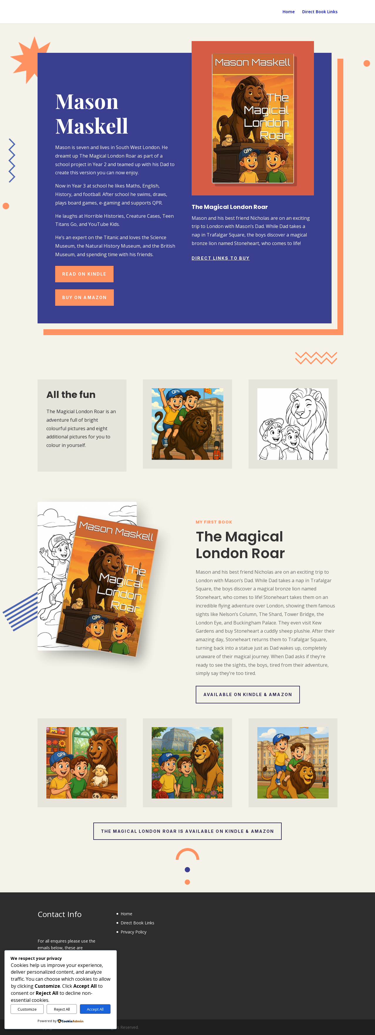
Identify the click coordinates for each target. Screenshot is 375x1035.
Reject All (62, 1009)
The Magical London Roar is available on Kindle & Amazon (187, 831)
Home (289, 12)
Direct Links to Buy (221, 258)
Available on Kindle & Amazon (247, 694)
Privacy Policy (133, 932)
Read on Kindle (84, 273)
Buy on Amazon (84, 297)
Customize (27, 1009)
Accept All (95, 1009)
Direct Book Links (319, 12)
